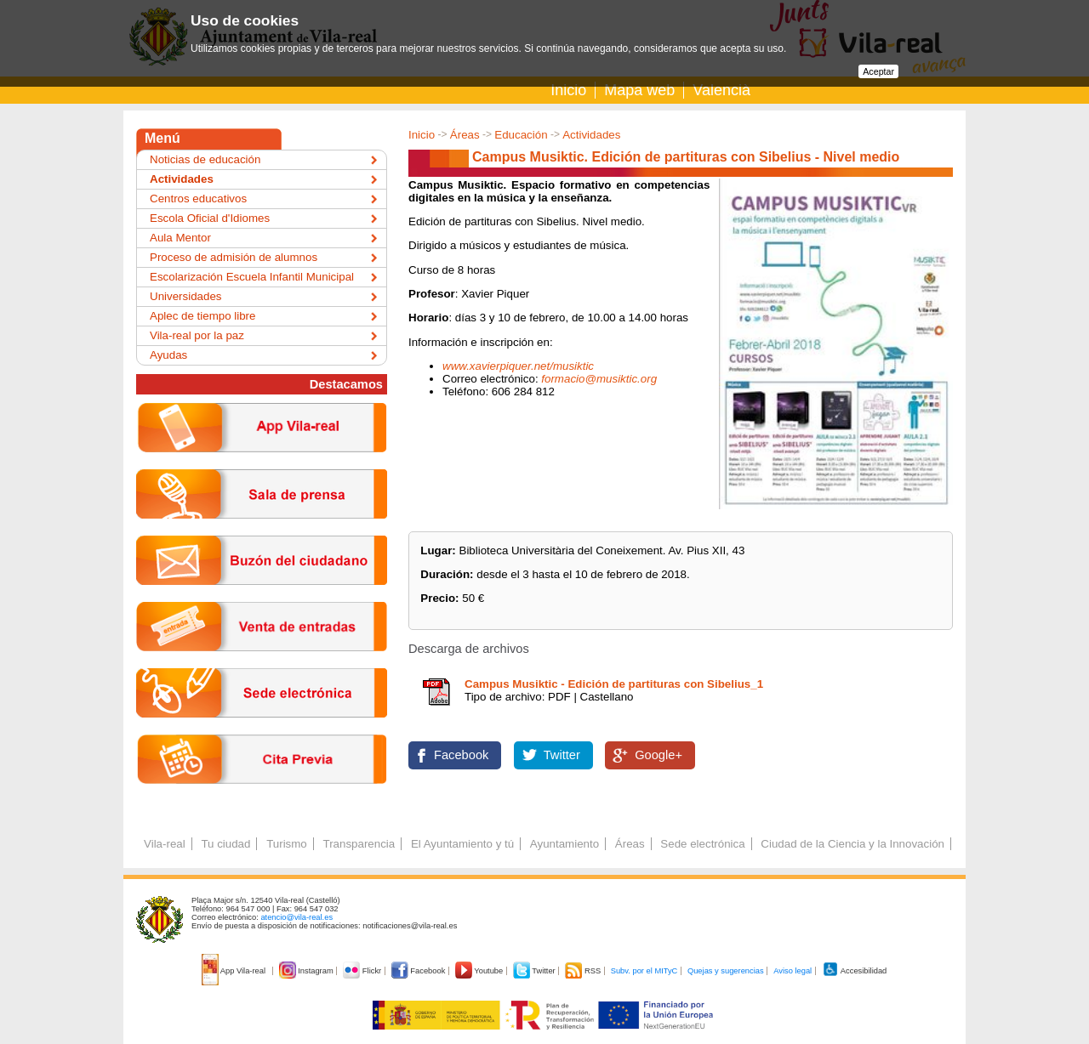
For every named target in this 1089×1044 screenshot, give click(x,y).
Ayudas (168, 355)
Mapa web (639, 90)
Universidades (185, 296)
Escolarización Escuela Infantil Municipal (252, 276)
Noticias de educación (205, 159)
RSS (583, 971)
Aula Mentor (180, 237)
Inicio (568, 90)
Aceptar (878, 71)
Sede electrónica (702, 843)
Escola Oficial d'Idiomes (210, 218)
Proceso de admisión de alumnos (233, 257)
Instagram (307, 971)
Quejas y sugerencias (725, 971)
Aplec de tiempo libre (202, 315)
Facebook (461, 755)
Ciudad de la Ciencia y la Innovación (852, 843)
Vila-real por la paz (197, 335)
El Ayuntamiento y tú (462, 843)
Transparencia (358, 843)
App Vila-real (235, 971)
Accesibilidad (854, 971)
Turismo (286, 843)
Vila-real (164, 843)
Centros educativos (198, 198)
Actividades (591, 134)
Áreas (465, 134)
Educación (520, 134)
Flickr (363, 971)
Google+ (658, 755)
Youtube (480, 971)
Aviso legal (792, 971)
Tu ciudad (225, 843)
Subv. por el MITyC (644, 971)
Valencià (721, 90)
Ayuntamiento (564, 843)
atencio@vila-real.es (296, 917)
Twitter (562, 755)
